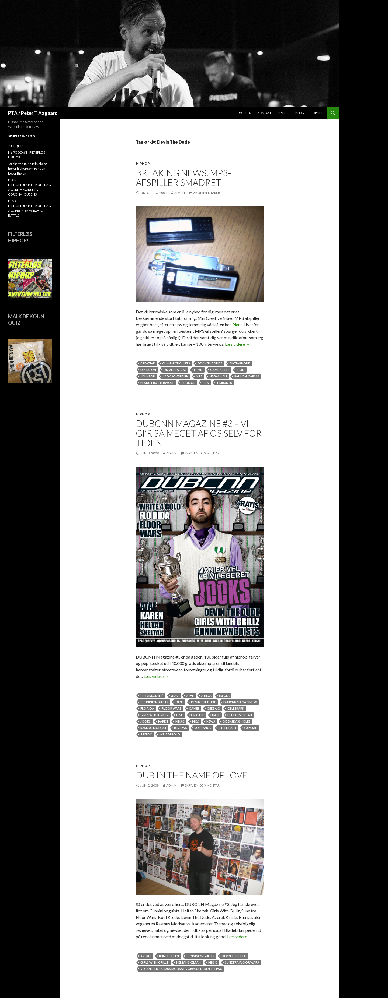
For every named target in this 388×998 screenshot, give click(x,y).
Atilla (206, 695)
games (194, 708)
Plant (237, 324)
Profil (283, 113)
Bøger (224, 695)
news (210, 721)
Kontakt (264, 113)
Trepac (146, 734)
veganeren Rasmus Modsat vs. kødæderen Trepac (181, 969)
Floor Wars (171, 708)
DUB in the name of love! (193, 775)
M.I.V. (195, 721)
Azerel (145, 956)
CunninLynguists (176, 363)
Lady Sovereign (175, 376)
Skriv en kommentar (202, 453)
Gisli (179, 715)
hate (216, 715)
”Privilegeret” (152, 695)
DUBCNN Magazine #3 (240, 702)
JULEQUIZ (15, 146)
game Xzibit (219, 369)
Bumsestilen (169, 956)
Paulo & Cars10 (246, 376)
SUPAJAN (250, 728)
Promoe (188, 382)
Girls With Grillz (154, 715)
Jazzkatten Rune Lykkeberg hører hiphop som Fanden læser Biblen (27, 168)
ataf (190, 695)
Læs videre (237, 343)
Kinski (180, 721)
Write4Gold (170, 734)
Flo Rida (147, 708)
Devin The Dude (210, 363)
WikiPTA (245, 113)
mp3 (199, 376)
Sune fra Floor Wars (242, 962)
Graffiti (198, 715)
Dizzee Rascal (175, 369)
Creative (147, 363)
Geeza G (213, 708)
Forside (317, 113)
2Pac (175, 695)
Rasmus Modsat (153, 728)
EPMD (198, 369)
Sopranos (203, 728)
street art (228, 728)
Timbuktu (224, 382)
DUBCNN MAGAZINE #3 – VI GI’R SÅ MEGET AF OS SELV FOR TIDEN (199, 433)
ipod (241, 369)
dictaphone (240, 363)
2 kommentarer (206, 193)
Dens (179, 702)
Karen (163, 721)
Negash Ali (218, 376)
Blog (299, 113)
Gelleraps (235, 708)
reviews (180, 728)
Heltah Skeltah (239, 715)
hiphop (143, 163)
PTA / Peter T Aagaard (33, 113)
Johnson (147, 376)
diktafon (148, 369)
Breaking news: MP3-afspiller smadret (183, 177)
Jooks (145, 721)
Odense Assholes (236, 721)
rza (206, 382)
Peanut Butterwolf (157, 382)
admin (179, 193)
